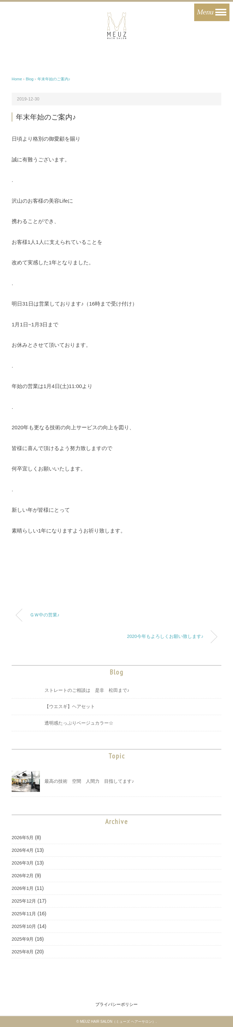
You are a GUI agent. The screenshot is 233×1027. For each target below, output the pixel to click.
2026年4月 (23, 850)
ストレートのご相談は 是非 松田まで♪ (87, 690)
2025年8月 (23, 951)
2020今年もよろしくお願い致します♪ (165, 636)
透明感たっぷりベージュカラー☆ (78, 723)
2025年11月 (24, 913)
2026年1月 (23, 888)
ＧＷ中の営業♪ (44, 615)
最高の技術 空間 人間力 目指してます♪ (89, 781)
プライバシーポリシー (116, 1004)
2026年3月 (23, 863)
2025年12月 (24, 901)
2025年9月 (23, 939)
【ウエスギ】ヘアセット (69, 706)
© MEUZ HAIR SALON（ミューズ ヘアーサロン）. (116, 1021)
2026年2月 (23, 875)
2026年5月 (23, 837)
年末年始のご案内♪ (54, 79)
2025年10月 (24, 926)
